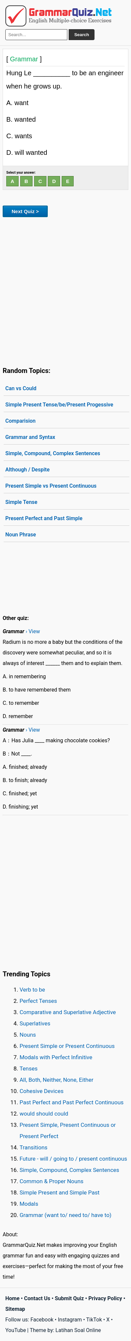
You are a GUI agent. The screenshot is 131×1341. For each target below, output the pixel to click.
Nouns (28, 1034)
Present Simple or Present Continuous (67, 1046)
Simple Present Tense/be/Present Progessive (59, 404)
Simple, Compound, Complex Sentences (52, 453)
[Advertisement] (65, 290)
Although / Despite (27, 469)
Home (12, 1298)
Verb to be (32, 989)
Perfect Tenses (38, 1001)
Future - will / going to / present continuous (73, 1158)
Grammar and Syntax (30, 437)
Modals (29, 1203)
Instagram (70, 1319)
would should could (44, 1113)
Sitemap (15, 1309)
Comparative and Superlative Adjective (68, 1012)
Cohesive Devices (42, 1091)
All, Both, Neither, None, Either (57, 1079)
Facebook (42, 1319)
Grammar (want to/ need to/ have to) (65, 1215)
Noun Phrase (20, 534)
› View (33, 631)
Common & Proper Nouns (52, 1181)
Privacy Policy (105, 1298)
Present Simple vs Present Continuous (51, 486)
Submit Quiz (69, 1298)
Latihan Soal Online (78, 1330)
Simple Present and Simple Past (59, 1192)
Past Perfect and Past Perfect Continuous (72, 1102)
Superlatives (35, 1023)
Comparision (20, 421)
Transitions (33, 1147)
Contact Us (37, 1298)
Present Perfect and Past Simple (44, 518)
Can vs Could (20, 388)
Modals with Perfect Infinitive (56, 1057)
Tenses (28, 1068)
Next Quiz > (25, 211)
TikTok (94, 1319)
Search (81, 34)
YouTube (15, 1330)
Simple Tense (21, 502)
